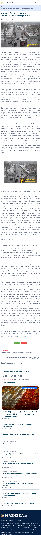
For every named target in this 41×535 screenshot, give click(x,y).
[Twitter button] (11, 376)
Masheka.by (6, 7)
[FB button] (9, 376)
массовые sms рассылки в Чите (25, 334)
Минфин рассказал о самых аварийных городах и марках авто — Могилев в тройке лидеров (19, 413)
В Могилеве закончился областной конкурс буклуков (18, 503)
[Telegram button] (15, 376)
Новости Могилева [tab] (7, 379)
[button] (39, 2)
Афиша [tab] (27, 379)
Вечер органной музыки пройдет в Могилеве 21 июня (18, 434)
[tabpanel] (20, 444)
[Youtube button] (21, 376)
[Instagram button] (18, 376)
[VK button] (6, 376)
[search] (36, 2)
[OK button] (3, 376)
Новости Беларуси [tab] (19, 379)
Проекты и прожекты (18, 7)
